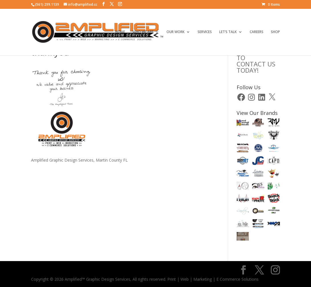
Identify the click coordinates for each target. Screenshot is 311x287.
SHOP (275, 32)
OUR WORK (175, 32)
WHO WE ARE (143, 32)
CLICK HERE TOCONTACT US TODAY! (256, 60)
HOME (120, 32)
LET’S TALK (228, 32)
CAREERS (256, 32)
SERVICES (205, 32)
